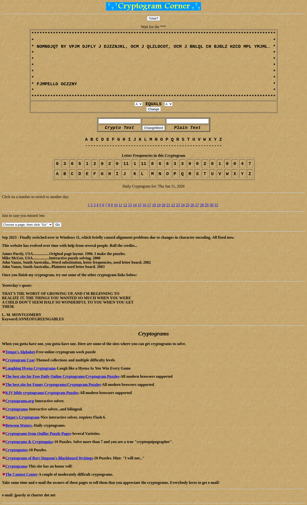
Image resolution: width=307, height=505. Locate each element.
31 (216, 205)
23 (178, 205)
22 (173, 205)
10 (116, 205)
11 (120, 205)
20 (163, 205)
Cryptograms (16, 466)
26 (192, 205)
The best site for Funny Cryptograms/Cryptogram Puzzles (53, 385)
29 (207, 205)
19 (159, 205)
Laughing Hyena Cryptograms (30, 368)
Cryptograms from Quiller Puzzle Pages (38, 434)
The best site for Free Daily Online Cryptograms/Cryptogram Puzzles (62, 376)
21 (168, 205)
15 (140, 205)
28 (202, 205)
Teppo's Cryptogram (22, 417)
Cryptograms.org (19, 401)
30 (211, 205)
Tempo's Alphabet (20, 352)
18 (154, 205)
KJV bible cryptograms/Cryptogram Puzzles (41, 393)
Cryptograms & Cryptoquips (29, 442)
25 (187, 205)
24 (183, 205)
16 (144, 205)
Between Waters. (19, 425)
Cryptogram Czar (20, 360)
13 (130, 205)
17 (149, 205)
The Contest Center (21, 474)
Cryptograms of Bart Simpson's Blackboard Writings (49, 458)
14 (135, 205)
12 (125, 205)
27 (197, 205)
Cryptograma (16, 409)
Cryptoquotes (16, 450)
